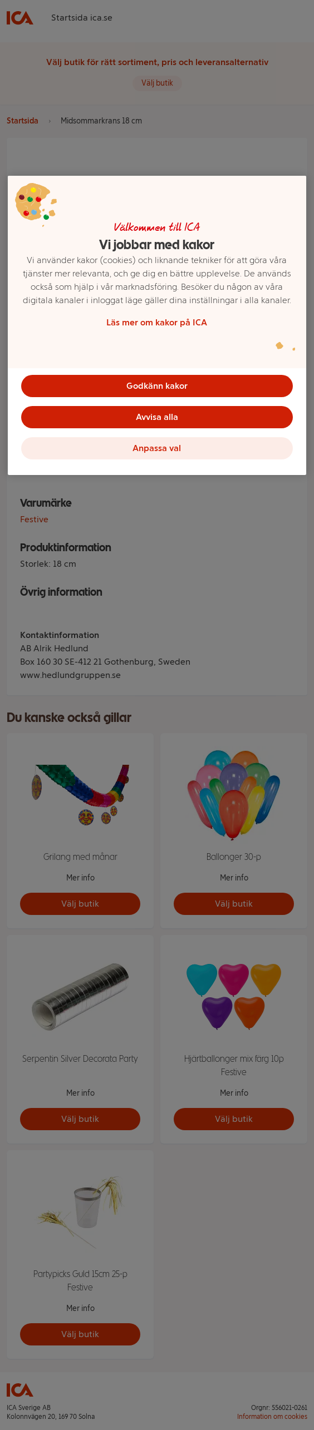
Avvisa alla (157, 417)
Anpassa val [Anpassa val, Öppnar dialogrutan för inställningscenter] (157, 448)
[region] (157, 325)
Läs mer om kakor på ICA (156, 322)
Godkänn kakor (157, 385)
